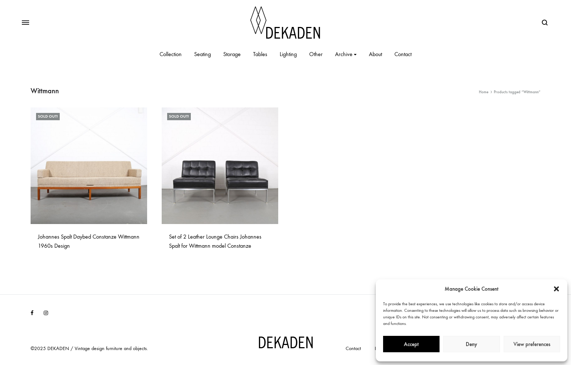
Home (483, 92)
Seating (202, 54)
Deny (471, 344)
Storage (232, 54)
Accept (411, 344)
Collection (171, 54)
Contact (402, 54)
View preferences (531, 344)
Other (316, 54)
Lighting (288, 54)
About (375, 54)
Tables (260, 54)
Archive (346, 54)
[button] (556, 289)
